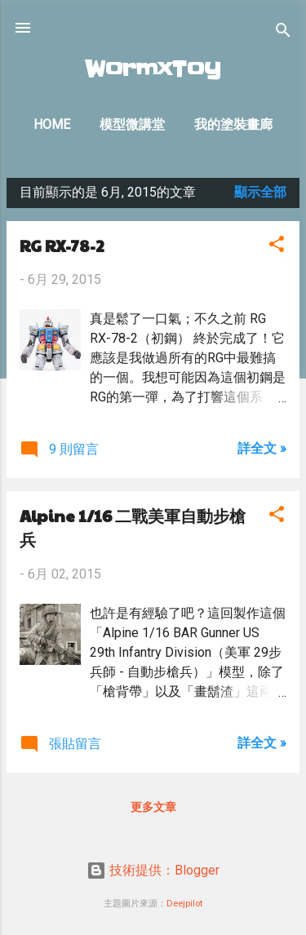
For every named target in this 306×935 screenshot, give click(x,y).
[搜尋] (283, 33)
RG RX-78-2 (62, 245)
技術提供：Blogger (153, 870)
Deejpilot (184, 903)
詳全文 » (261, 448)
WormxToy (153, 69)
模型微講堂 (132, 124)
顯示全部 (260, 192)
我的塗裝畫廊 (233, 124)
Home (51, 124)
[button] (276, 246)
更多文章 (153, 806)
